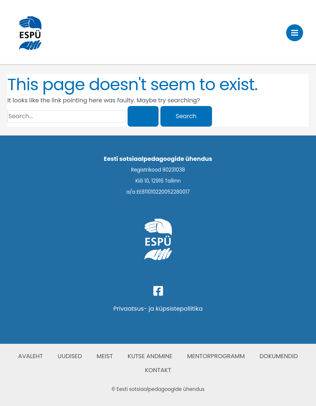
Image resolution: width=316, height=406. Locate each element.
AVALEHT (30, 356)
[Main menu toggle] (294, 32)
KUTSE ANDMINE (150, 356)
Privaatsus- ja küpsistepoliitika (157, 308)
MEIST (105, 356)
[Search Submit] (143, 116)
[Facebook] (158, 290)
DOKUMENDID (279, 356)
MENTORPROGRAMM (216, 356)
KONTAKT (158, 370)
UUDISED (70, 356)
